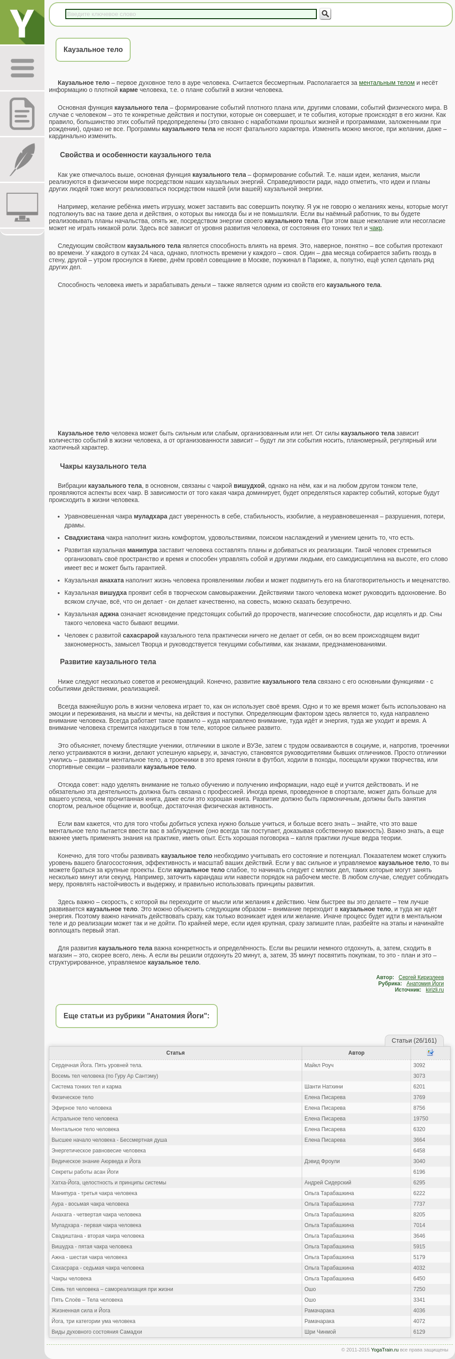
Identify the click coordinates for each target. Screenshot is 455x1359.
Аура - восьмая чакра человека (90, 1204)
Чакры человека (72, 1278)
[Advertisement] (250, 359)
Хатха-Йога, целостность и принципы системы (109, 1183)
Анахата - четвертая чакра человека (96, 1215)
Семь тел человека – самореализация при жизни (112, 1289)
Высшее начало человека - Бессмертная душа (109, 1140)
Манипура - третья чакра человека (94, 1193)
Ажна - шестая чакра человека (89, 1257)
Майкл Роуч (319, 1065)
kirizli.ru (435, 990)
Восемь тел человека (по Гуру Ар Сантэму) (105, 1076)
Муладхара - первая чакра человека (96, 1225)
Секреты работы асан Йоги (85, 1172)
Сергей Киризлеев (421, 977)
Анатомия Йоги (425, 983)
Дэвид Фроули (321, 1161)
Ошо (310, 1289)
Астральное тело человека (85, 1119)
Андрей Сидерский (327, 1183)
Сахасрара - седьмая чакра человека (98, 1268)
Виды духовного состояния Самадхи (97, 1332)
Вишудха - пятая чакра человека (92, 1246)
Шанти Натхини (323, 1087)
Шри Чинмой (320, 1332)
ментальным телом (387, 82)
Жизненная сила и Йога (81, 1310)
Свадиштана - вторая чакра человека (98, 1236)
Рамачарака (319, 1310)
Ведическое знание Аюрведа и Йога (96, 1161)
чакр (375, 227)
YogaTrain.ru (385, 1349)
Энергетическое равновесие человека (99, 1151)
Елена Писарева (325, 1097)
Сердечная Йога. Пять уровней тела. (97, 1065)
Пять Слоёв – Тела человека (87, 1300)
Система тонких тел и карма (86, 1087)
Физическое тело (72, 1097)
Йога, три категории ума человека (94, 1321)
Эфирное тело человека (82, 1108)
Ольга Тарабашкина (329, 1193)
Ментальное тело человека (85, 1129)
